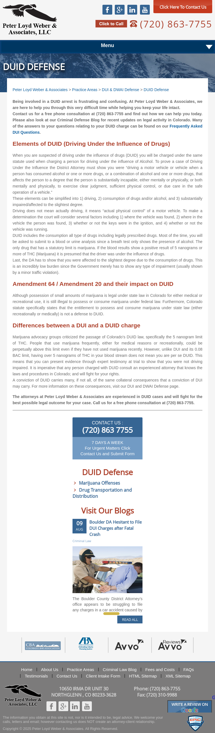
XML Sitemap (177, 676)
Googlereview (189, 702)
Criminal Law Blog (120, 669)
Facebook (107, 9)
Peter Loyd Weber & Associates (30, 19)
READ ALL (130, 619)
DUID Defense (156, 89)
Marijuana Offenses (99, 483)
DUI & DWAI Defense (120, 89)
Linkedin (132, 9)
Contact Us (67, 676)
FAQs (188, 669)
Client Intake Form (103, 676)
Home (26, 669)
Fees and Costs (160, 669)
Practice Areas (84, 89)
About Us (50, 669)
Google (119, 9)
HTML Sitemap (143, 676)
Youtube (144, 9)
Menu (107, 45)
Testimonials (36, 676)
